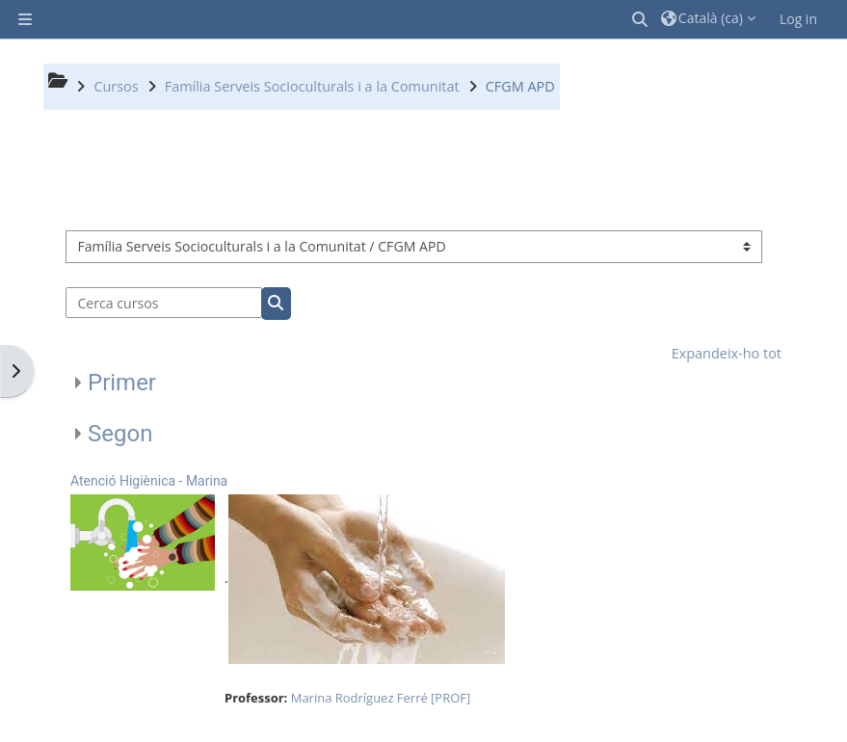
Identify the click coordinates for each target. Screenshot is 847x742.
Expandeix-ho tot (726, 353)
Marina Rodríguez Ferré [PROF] (381, 697)
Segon (120, 433)
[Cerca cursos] (164, 302)
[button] (640, 19)
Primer (122, 382)
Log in (798, 19)
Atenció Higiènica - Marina (148, 481)
